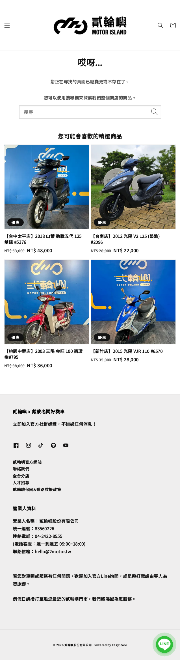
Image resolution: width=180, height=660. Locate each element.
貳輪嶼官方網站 (27, 462)
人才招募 (21, 482)
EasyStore (119, 645)
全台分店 (21, 476)
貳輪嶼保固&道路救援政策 (37, 489)
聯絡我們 (21, 469)
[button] (7, 25)
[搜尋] (154, 112)
